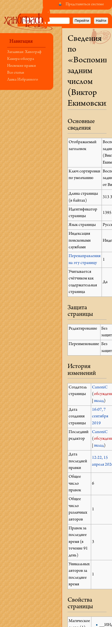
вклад (99, 401)
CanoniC (100, 387)
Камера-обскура (20, 59)
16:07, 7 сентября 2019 (100, 417)
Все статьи (15, 73)
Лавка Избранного (22, 80)
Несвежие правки (21, 66)
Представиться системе (85, 4)
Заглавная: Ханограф (24, 52)
